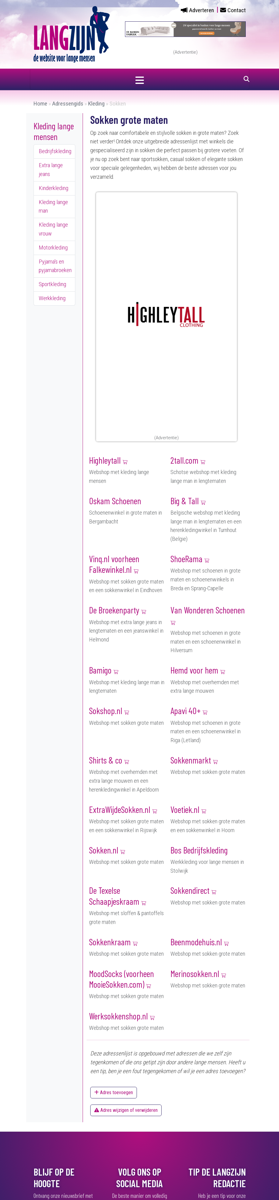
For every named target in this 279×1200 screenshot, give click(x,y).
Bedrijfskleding (55, 151)
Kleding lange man (53, 206)
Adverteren (201, 10)
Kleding (96, 103)
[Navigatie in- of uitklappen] (139, 79)
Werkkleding (52, 298)
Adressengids (67, 103)
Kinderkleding (53, 188)
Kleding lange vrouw (53, 229)
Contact (236, 10)
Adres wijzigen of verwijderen (126, 1110)
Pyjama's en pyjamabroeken (55, 266)
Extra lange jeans (51, 170)
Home (40, 103)
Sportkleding (52, 284)
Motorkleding (53, 247)
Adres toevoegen (113, 1092)
